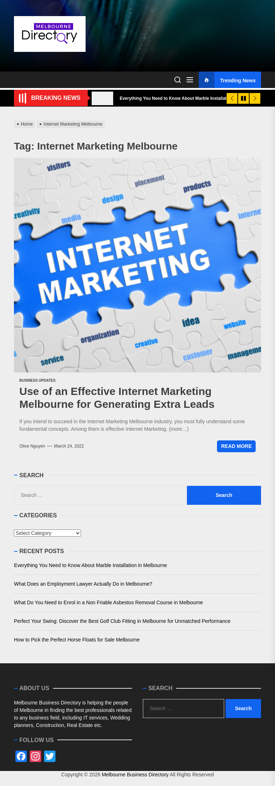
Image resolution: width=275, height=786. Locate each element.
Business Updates (37, 380)
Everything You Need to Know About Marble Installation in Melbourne (90, 565)
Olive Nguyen (32, 446)
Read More (236, 446)
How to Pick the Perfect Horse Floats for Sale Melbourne (77, 640)
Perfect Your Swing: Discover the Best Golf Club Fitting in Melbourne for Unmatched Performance (122, 621)
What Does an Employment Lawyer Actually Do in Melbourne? (83, 584)
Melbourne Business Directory (135, 774)
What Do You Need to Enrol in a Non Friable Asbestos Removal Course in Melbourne (108, 602)
